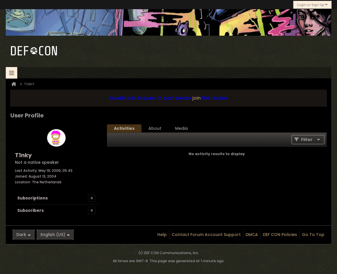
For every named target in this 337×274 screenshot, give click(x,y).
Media (181, 128)
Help (162, 234)
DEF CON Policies (280, 234)
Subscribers (30, 210)
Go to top (313, 234)
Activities (124, 128)
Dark (23, 234)
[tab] (124, 128)
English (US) (55, 234)
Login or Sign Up (312, 4)
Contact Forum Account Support (206, 234)
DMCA (252, 234)
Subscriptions (32, 198)
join (196, 98)
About (154, 128)
